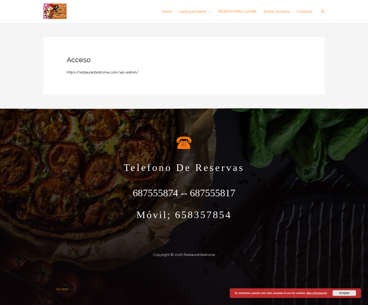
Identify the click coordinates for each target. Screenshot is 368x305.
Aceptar (344, 293)
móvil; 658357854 (184, 214)
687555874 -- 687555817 (184, 192)
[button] (195, 11)
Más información (317, 293)
